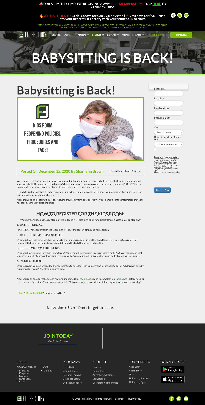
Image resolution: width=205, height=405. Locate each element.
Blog (21, 293)
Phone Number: (162, 117)
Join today (58, 336)
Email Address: (161, 108)
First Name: (160, 88)
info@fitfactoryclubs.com (163, 169)
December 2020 (34, 293)
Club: (157, 127)
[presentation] (165, 177)
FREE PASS (158, 35)
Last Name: (160, 98)
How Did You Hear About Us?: (167, 138)
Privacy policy (134, 398)
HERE (156, 4)
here (159, 172)
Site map (119, 398)
